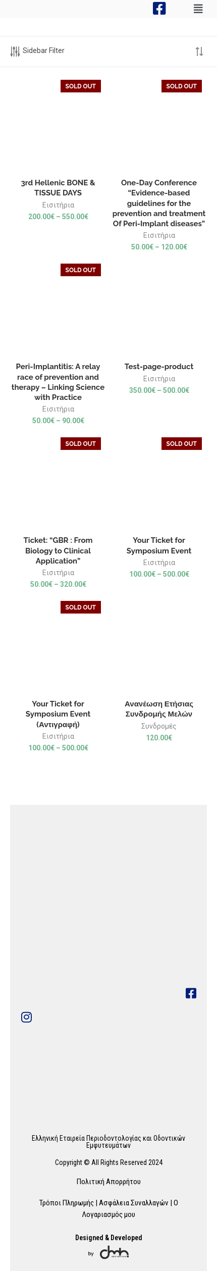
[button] (198, 9)
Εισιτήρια (58, 205)
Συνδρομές (159, 726)
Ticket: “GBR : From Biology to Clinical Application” (58, 551)
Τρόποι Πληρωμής (66, 1202)
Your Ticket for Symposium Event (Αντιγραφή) (58, 714)
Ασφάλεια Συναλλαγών (134, 1202)
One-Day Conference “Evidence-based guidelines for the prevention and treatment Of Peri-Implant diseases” (159, 203)
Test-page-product (159, 366)
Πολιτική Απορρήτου (109, 1181)
